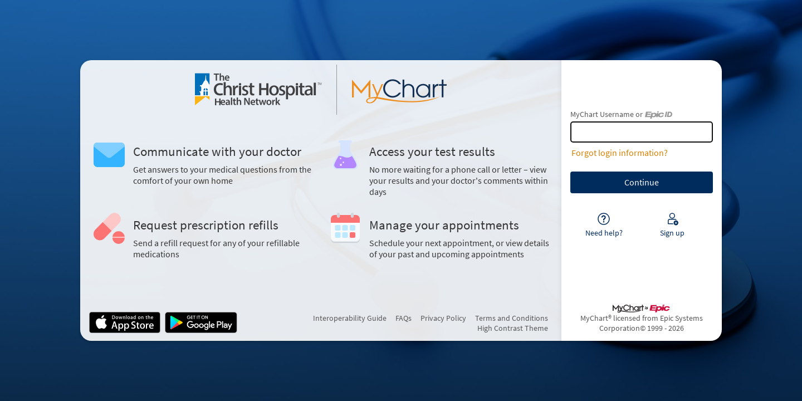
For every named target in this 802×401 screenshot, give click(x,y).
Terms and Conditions (511, 318)
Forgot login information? (619, 152)
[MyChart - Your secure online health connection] (321, 90)
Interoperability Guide (350, 318)
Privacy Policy (443, 318)
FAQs (403, 318)
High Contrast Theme (512, 328)
